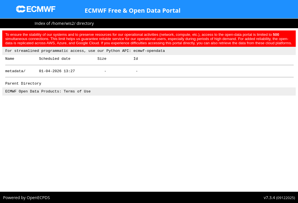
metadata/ (15, 73)
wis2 (70, 23)
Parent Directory (23, 86)
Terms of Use (77, 95)
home (58, 23)
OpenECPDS (38, 197)
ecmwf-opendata (149, 51)
